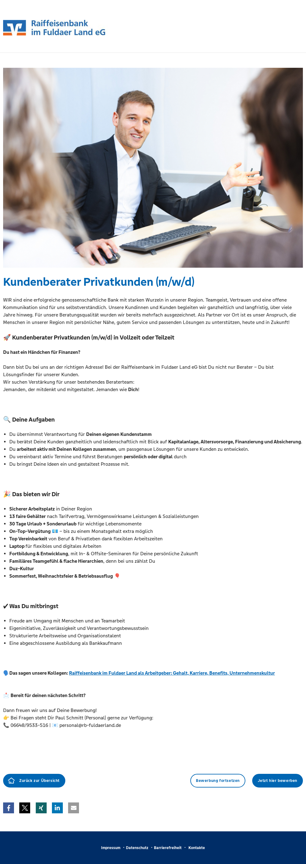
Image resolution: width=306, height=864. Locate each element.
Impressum (110, 847)
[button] (8, 807)
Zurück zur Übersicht (39, 780)
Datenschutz (137, 847)
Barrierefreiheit (168, 847)
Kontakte (196, 847)
